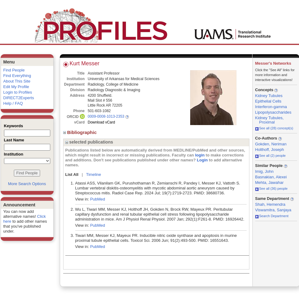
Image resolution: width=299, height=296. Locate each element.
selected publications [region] (89, 142)
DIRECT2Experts (18, 97)
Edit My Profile (16, 86)
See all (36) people (271, 188)
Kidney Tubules (269, 95)
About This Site (17, 81)
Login (202, 160)
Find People (14, 70)
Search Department (272, 216)
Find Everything (17, 75)
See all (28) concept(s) (274, 128)
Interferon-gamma (271, 106)
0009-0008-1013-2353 (106, 116)
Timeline (93, 174)
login (200, 155)
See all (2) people (270, 155)
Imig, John (264, 171)
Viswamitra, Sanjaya (273, 210)
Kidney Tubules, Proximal (269, 120)
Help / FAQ (13, 103)
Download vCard (101, 122)
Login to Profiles (17, 92)
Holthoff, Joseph (269, 149)
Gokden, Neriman (271, 144)
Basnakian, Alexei (271, 177)
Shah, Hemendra (270, 204)
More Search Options (27, 183)
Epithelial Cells (268, 101)
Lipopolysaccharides (273, 112)
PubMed (97, 199)
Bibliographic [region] (80, 132)
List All (72, 174)
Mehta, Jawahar (269, 182)
